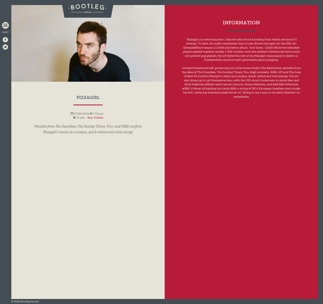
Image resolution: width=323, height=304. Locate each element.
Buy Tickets (95, 117)
